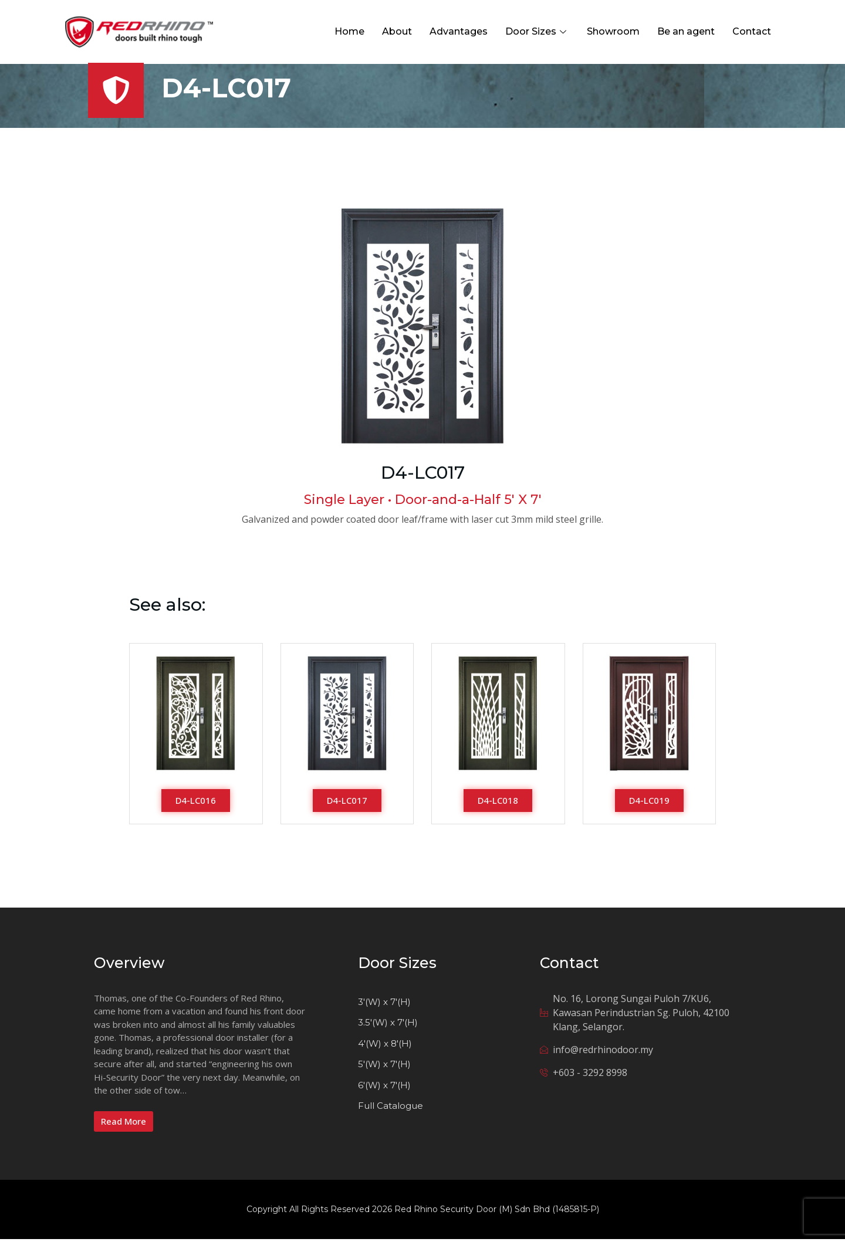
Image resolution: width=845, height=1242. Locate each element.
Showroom (613, 31)
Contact (751, 31)
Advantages (459, 31)
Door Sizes (537, 31)
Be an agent (686, 31)
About (397, 31)
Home (349, 31)
